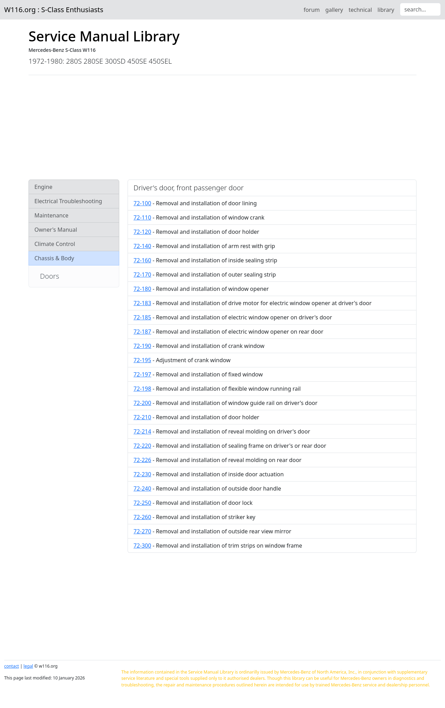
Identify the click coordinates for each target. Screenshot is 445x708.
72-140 (142, 246)
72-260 (142, 517)
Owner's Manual (55, 229)
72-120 (142, 232)
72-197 (142, 374)
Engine (43, 187)
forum (312, 10)
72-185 (142, 317)
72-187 (142, 331)
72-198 (142, 388)
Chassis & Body (54, 258)
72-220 (142, 446)
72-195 (142, 360)
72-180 (142, 289)
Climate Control (54, 244)
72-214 (142, 431)
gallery (334, 10)
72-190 (142, 346)
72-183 (142, 303)
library (386, 10)
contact (11, 666)
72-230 (142, 474)
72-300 (142, 545)
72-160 (142, 260)
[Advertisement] (222, 127)
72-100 (142, 203)
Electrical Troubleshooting (68, 201)
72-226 (142, 460)
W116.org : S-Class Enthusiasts (53, 9)
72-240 (142, 488)
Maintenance (51, 215)
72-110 (142, 217)
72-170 (142, 274)
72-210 (142, 417)
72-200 (142, 403)
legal (28, 666)
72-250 (142, 503)
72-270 (142, 531)
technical (360, 10)
